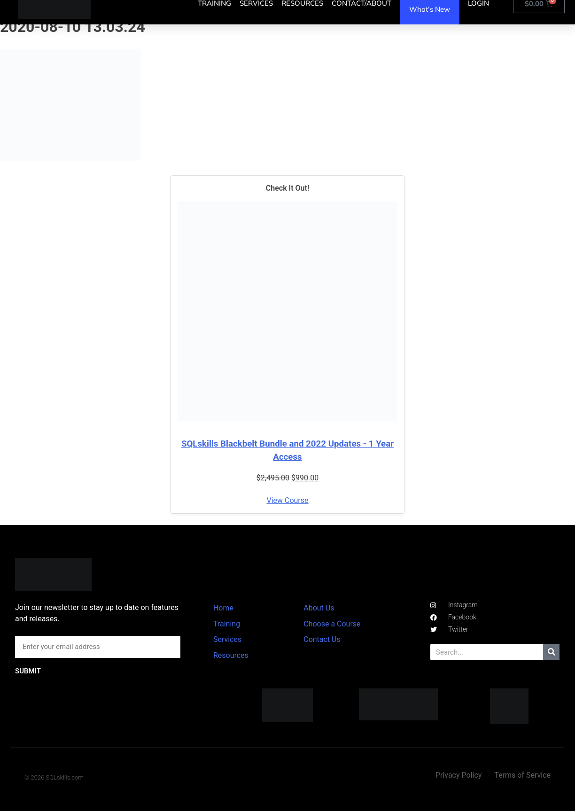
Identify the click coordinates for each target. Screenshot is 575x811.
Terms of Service (522, 775)
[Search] (551, 652)
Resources (231, 655)
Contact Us (322, 639)
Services (227, 639)
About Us (318, 607)
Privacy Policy (458, 775)
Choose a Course (331, 623)
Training (226, 623)
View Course (287, 500)
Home (223, 607)
